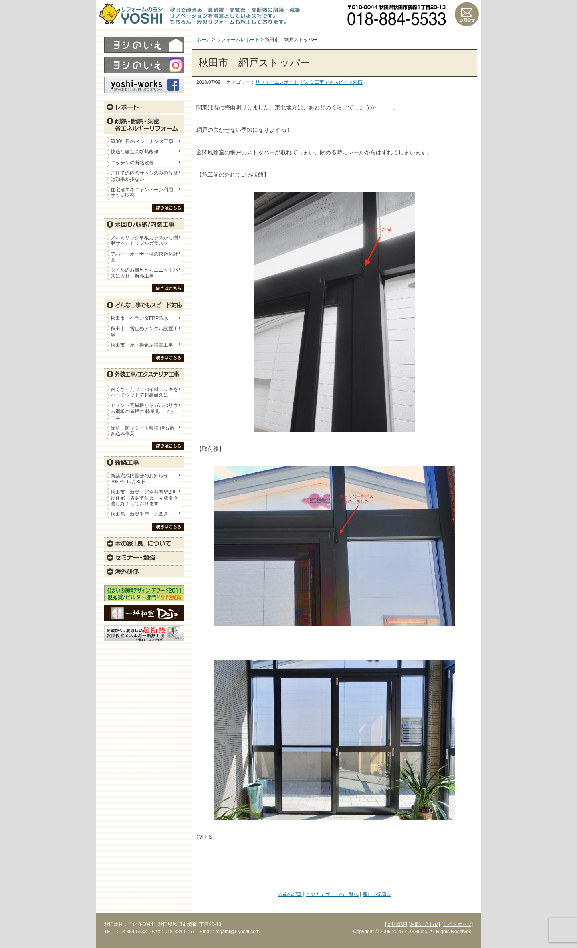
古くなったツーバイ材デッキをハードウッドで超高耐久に (144, 392)
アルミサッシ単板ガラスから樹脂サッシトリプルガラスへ (144, 240)
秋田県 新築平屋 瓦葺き (139, 514)
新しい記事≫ (377, 894)
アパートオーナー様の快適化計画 (144, 256)
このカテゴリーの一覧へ (332, 894)
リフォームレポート (277, 82)
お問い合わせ (467, 14)
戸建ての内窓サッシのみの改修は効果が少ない (144, 176)
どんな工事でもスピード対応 (331, 82)
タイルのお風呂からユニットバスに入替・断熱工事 (144, 272)
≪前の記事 (290, 894)
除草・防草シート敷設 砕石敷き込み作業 (142, 430)
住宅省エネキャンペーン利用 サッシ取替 (144, 192)
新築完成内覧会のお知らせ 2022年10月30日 (139, 478)
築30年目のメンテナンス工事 (142, 141)
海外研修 (144, 571)
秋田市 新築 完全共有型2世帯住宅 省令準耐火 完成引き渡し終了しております (144, 497)
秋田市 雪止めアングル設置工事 (144, 331)
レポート (144, 107)
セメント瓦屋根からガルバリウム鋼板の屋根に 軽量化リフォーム (144, 411)
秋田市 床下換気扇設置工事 (142, 345)
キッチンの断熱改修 (135, 162)
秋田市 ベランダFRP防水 (139, 318)
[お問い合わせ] (424, 924)
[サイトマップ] (457, 924)
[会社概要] (396, 924)
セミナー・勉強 (144, 557)
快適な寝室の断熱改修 (135, 152)
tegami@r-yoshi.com (238, 931)
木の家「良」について (144, 543)
